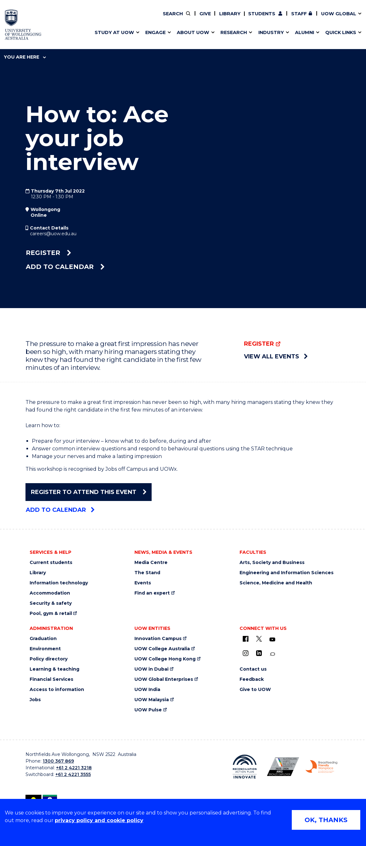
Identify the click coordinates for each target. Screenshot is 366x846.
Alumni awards (32, 33)
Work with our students (162, 18)
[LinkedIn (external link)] (259, 653)
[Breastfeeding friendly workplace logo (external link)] (321, 766)
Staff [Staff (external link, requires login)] (299, 14)
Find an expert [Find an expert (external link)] (162, 18)
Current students (51, 562)
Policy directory (49, 659)
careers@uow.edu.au (53, 233)
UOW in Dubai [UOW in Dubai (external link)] (151, 669)
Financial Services (51, 679)
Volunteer (161, 18)
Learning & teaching (54, 669)
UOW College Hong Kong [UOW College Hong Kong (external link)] (165, 659)
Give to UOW (255, 689)
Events (142, 583)
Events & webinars (37, 18)
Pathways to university (43, 18)
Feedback (252, 679)
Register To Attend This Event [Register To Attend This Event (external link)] (88, 492)
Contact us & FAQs (276, 18)
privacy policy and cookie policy (99, 820)
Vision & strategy (142, 18)
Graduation (43, 638)
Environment (45, 649)
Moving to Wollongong (156, 18)
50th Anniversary (272, 18)
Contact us (293, 18)
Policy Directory (158, 18)
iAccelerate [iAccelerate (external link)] (279, 18)
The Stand (147, 572)
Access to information (57, 689)
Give (205, 14)
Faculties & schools (38, 18)
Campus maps (32, 33)
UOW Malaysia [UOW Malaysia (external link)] (151, 699)
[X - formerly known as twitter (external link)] (259, 639)
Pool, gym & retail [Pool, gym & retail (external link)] (51, 613)
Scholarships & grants (41, 33)
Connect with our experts (46, 33)
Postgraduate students (278, 18)
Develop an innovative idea (47, 18)
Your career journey (152, 18)
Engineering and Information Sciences (287, 572)
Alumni (23, 18)
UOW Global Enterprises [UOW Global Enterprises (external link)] (163, 679)
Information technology (59, 583)
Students (261, 14)
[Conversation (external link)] (272, 654)
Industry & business (39, 33)
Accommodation (50, 593)
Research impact (35, 18)
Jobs (35, 699)
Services (25, 33)
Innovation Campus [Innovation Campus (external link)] (158, 638)
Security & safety (51, 603)
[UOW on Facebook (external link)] (246, 639)
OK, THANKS (326, 820)
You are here (25, 57)
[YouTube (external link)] (272, 639)
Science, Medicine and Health (276, 583)
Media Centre (151, 562)
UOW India (147, 689)
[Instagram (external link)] (246, 653)
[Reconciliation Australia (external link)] (245, 766)
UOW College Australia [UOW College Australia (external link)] (162, 649)
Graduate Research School (47, 33)
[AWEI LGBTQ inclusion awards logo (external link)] (283, 766)
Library (229, 14)
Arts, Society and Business (272, 562)
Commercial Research (272, 18)
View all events (275, 356)
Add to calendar (65, 267)
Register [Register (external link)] (48, 253)
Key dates (26, 18)
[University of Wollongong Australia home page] (23, 25)
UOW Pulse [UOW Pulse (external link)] (148, 710)
